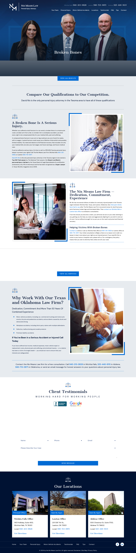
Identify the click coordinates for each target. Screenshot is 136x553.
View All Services (68, 275)
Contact (124, 10)
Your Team (55, 10)
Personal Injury (66, 10)
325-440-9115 (120, 5)
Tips (117, 10)
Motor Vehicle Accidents (81, 10)
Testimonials (104, 10)
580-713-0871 (99, 5)
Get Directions (20, 536)
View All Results (68, 79)
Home (48, 10)
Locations (95, 10)
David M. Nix (16, 159)
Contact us (73, 232)
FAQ (112, 10)
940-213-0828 (79, 5)
